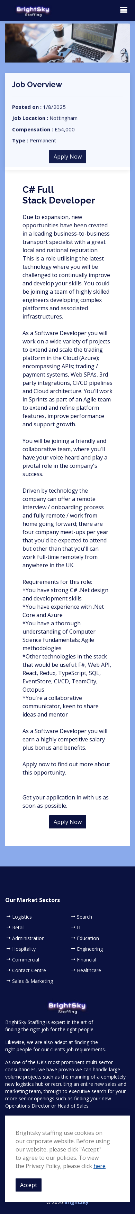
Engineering (90, 949)
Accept (28, 1185)
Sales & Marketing (32, 981)
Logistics (22, 916)
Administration (28, 938)
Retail (18, 927)
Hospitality (24, 949)
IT (79, 927)
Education (88, 938)
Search (84, 916)
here (99, 1166)
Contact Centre (29, 970)
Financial (86, 959)
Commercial (25, 959)
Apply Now (68, 161)
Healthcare (89, 970)
